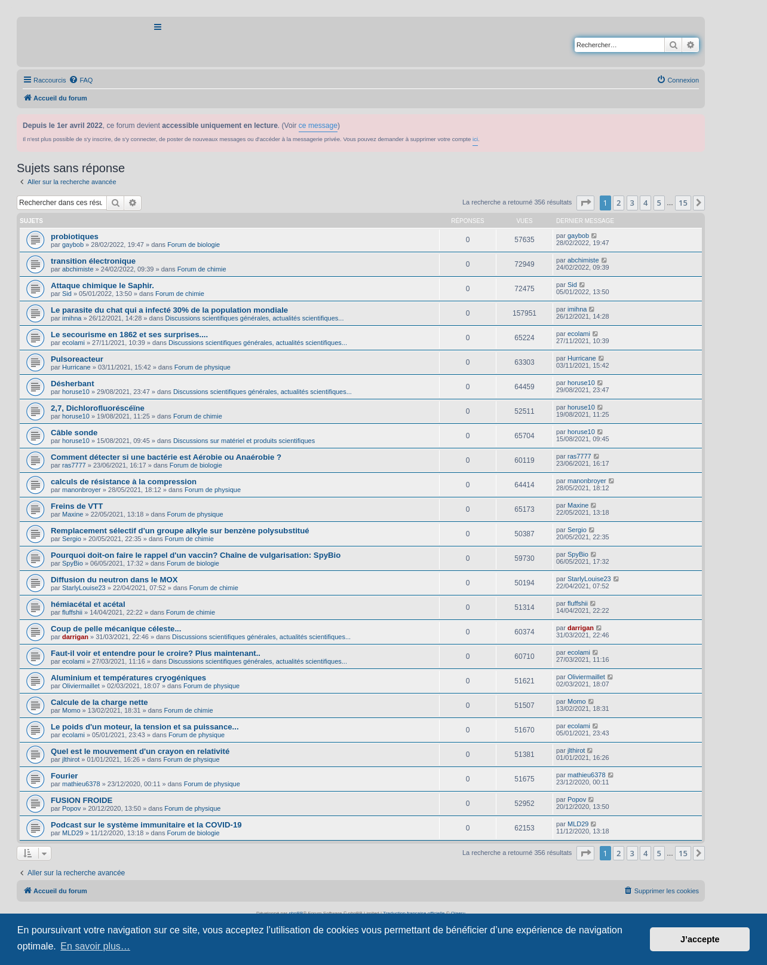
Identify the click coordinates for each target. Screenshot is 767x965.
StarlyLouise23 (84, 587)
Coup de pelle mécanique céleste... (116, 628)
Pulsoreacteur (77, 359)
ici (475, 139)
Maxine (72, 514)
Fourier (64, 775)
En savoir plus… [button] (95, 946)
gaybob (73, 244)
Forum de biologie (193, 244)
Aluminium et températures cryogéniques (128, 677)
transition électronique (93, 260)
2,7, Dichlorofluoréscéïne (98, 408)
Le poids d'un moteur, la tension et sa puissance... (145, 726)
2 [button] (618, 202)
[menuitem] (81, 80)
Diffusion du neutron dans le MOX (114, 579)
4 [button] (645, 202)
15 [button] (683, 202)
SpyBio (72, 563)
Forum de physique (202, 367)
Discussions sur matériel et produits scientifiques (244, 440)
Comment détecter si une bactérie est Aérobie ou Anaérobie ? (166, 457)
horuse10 (76, 391)
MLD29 (72, 832)
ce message (318, 125)
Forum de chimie (201, 269)
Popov (71, 808)
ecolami (73, 342)
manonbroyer (81, 489)
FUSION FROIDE (81, 800)
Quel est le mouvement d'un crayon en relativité (140, 751)
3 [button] (632, 202)
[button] (585, 203)
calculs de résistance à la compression (124, 481)
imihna (71, 318)
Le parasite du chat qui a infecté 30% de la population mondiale (169, 310)
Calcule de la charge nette (99, 702)
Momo (71, 710)
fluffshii (72, 612)
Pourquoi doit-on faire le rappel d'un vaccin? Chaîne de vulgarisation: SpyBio (195, 555)
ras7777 (74, 465)
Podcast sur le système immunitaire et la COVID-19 (146, 824)
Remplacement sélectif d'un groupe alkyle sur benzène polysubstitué (180, 530)
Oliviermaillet (81, 685)
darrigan (75, 636)
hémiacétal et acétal (88, 604)
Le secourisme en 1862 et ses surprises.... (129, 334)
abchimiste (78, 269)
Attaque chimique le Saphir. (102, 285)
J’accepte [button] (700, 939)
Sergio (71, 538)
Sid (67, 293)
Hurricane (76, 367)
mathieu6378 (81, 783)
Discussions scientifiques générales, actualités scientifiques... (254, 318)
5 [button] (659, 202)
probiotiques (75, 236)
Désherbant (72, 383)
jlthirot (70, 759)
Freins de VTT (77, 506)
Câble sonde (74, 432)
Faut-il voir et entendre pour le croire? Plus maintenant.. (155, 653)
